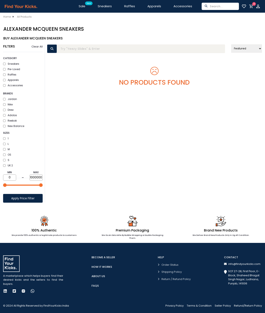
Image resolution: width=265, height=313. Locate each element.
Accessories (182, 6)
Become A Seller (103, 257)
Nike (8, 104)
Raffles (129, 6)
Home (7, 16)
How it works (102, 267)
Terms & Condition (199, 306)
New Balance (13, 126)
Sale (85, 4)
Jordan (10, 99)
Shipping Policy (170, 272)
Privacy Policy (174, 306)
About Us (98, 276)
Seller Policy (223, 306)
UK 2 (8, 165)
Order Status (168, 265)
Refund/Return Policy (248, 306)
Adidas (10, 115)
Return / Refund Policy (174, 279)
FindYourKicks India (56, 306)
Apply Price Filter (23, 198)
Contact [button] (231, 257)
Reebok (10, 120)
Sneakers (105, 6)
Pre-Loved (11, 69)
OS (7, 154)
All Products (24, 16)
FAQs (95, 286)
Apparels (154, 6)
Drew (8, 110)
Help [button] (161, 257)
